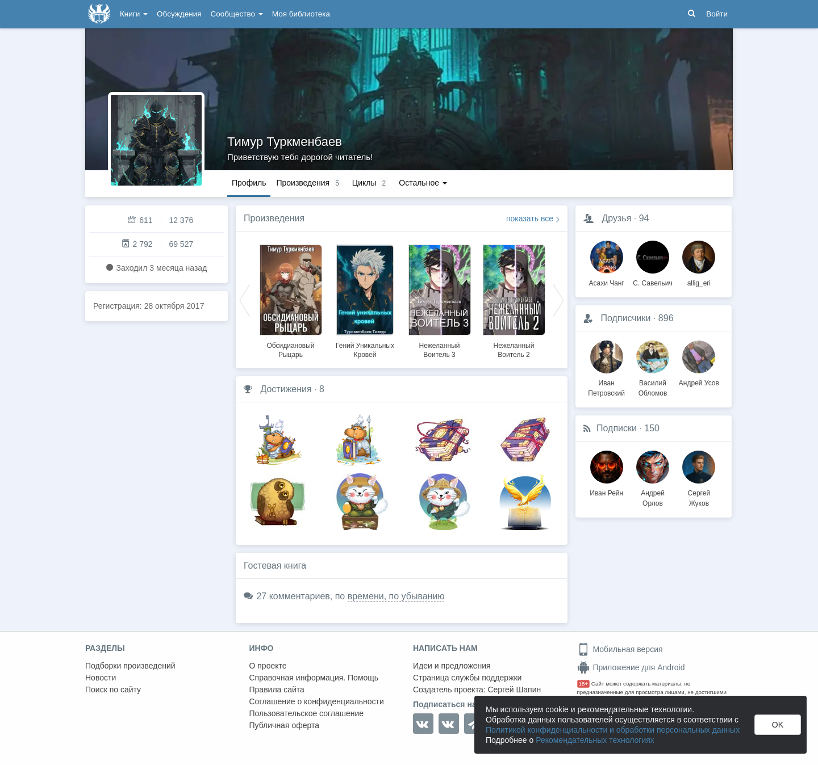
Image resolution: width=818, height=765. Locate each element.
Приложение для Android (631, 667)
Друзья (616, 218)
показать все (529, 218)
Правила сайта (276, 689)
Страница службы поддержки (467, 677)
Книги (134, 14)
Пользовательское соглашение (306, 713)
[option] (290, 299)
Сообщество (237, 14)
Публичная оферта (284, 725)
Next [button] (558, 299)
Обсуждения (179, 14)
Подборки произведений (130, 665)
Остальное (423, 182)
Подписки (616, 428)
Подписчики (625, 318)
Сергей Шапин (514, 689)
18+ (584, 683)
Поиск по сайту (113, 689)
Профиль (249, 182)
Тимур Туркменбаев (284, 141)
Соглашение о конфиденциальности (316, 701)
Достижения (285, 389)
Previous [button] (245, 299)
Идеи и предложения (452, 665)
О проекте (268, 665)
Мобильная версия (620, 649)
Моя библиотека (301, 14)
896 (666, 318)
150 (652, 428)
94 (644, 218)
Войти (717, 14)
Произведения (274, 218)
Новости (100, 677)
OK (777, 724)
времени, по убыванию (396, 596)
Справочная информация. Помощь (314, 677)
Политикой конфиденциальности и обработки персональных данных (613, 729)
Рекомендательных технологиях (595, 740)
